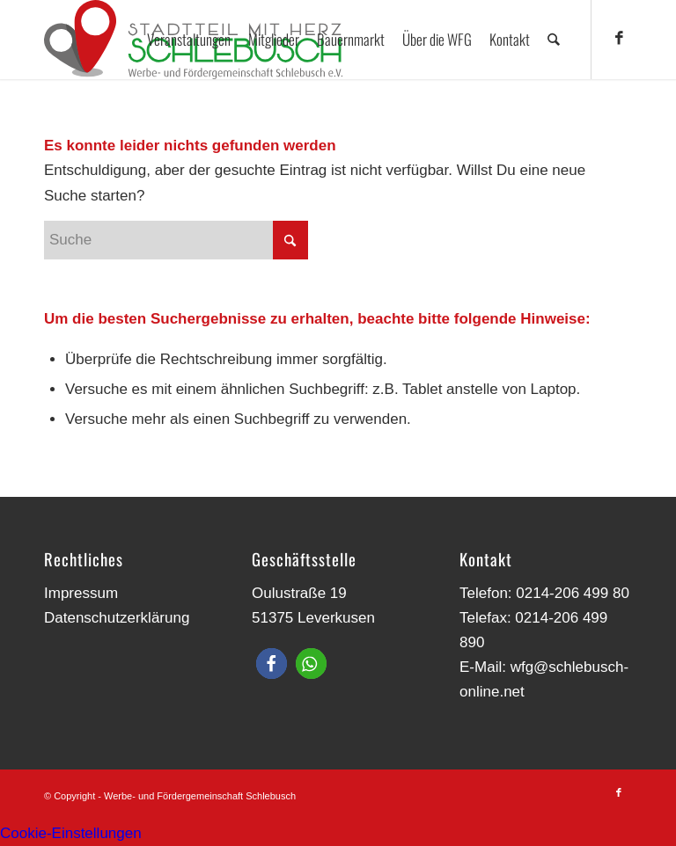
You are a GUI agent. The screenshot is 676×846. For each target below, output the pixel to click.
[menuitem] (189, 39)
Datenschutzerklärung (116, 617)
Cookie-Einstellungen (71, 833)
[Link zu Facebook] (619, 39)
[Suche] (554, 39)
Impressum (81, 593)
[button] (271, 663)
